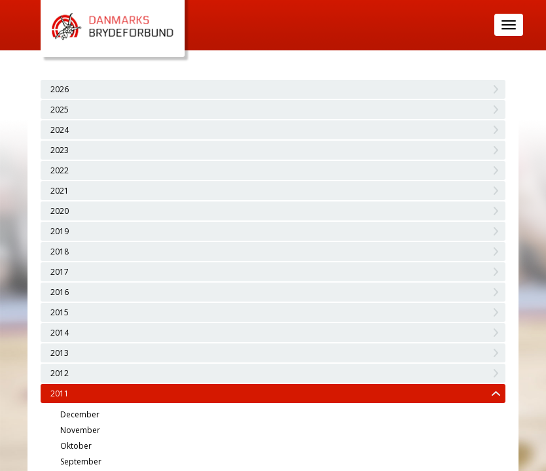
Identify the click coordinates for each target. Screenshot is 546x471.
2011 (59, 393)
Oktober (76, 445)
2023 (59, 150)
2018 (59, 251)
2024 (59, 129)
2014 (59, 332)
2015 (59, 312)
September (80, 461)
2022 (59, 170)
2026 (59, 89)
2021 (59, 190)
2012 (59, 373)
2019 (59, 231)
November (80, 430)
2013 (59, 352)
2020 (59, 211)
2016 (59, 292)
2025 (59, 109)
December (80, 414)
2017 (59, 271)
